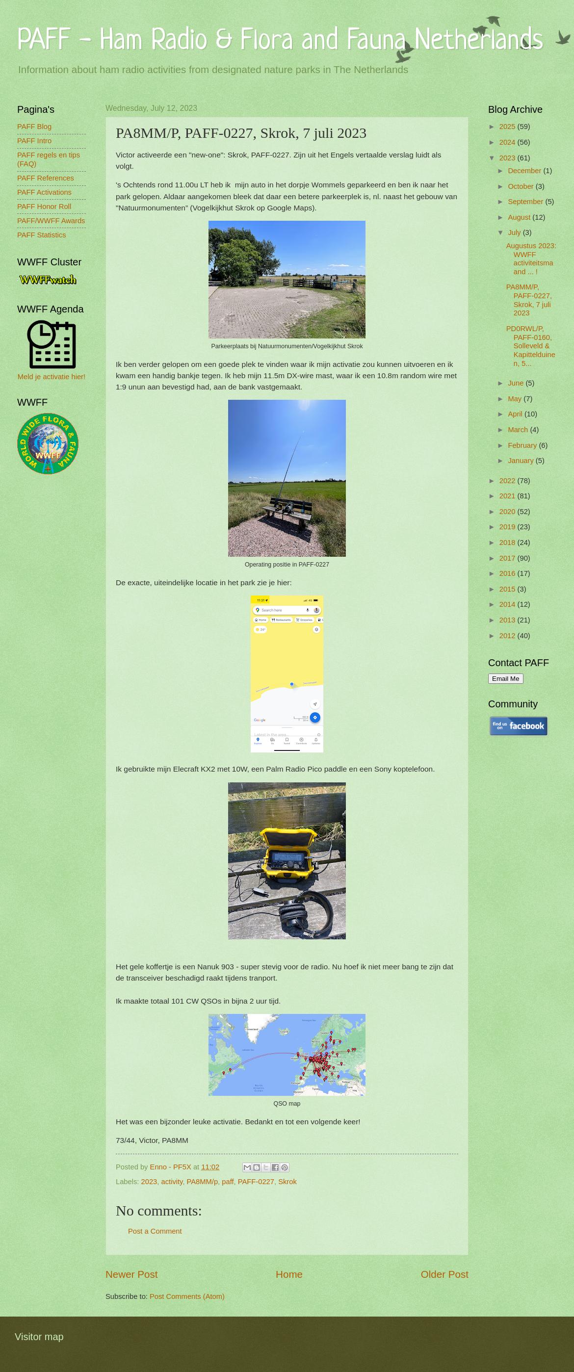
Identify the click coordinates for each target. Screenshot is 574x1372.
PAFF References (45, 178)
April (516, 414)
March (519, 430)
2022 (508, 481)
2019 (508, 527)
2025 (508, 126)
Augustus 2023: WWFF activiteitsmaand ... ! (531, 259)
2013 (508, 620)
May (515, 399)
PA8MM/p (202, 1182)
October (521, 186)
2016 (508, 573)
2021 (508, 496)
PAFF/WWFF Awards (51, 221)
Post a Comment (155, 1231)
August (520, 217)
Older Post (445, 1274)
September (526, 202)
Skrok (287, 1182)
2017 (508, 558)
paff (228, 1182)
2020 (508, 512)
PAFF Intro (34, 141)
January (521, 461)
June (516, 383)
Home (289, 1274)
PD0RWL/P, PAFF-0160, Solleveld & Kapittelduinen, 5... (530, 346)
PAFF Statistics (41, 235)
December (525, 171)
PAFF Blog (34, 126)
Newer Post (131, 1274)
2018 (508, 542)
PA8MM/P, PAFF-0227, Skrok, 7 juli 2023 (529, 300)
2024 (508, 142)
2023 (149, 1182)
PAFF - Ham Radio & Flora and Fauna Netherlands (280, 41)
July (515, 232)
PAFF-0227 (256, 1182)
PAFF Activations (44, 192)
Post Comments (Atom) (187, 1296)
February (523, 445)
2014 (508, 604)
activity (172, 1182)
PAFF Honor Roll (44, 206)
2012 (508, 636)
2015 (508, 589)
